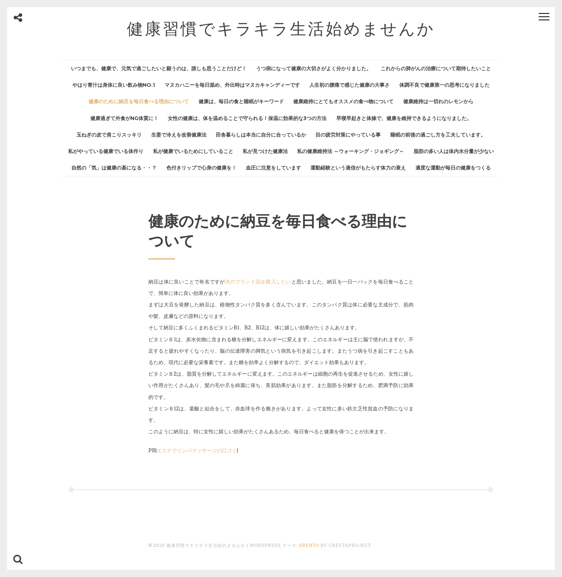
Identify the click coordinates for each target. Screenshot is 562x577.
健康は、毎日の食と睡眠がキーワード (241, 101)
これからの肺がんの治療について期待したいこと (436, 68)
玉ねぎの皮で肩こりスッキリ (109, 135)
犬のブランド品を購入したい (258, 281)
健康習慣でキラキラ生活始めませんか (281, 28)
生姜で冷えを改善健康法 (178, 135)
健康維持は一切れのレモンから (438, 101)
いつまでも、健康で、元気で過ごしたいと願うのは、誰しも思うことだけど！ (159, 68)
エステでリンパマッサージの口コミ (197, 450)
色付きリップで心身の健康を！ (201, 167)
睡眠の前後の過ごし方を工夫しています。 (438, 135)
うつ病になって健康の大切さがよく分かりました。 (313, 68)
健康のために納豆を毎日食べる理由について (139, 101)
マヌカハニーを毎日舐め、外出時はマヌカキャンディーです (232, 85)
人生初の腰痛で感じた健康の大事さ (349, 85)
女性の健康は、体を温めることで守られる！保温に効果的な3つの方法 (247, 118)
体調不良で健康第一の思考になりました (444, 85)
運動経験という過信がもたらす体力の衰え (358, 167)
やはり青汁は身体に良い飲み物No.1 (113, 85)
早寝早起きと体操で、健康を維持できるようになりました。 (404, 118)
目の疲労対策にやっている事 (348, 135)
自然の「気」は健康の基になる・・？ (114, 167)
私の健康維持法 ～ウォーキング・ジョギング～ (350, 151)
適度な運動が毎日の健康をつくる (453, 167)
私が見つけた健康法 (265, 151)
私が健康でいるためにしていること (193, 151)
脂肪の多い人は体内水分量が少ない (454, 151)
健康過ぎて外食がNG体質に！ (124, 118)
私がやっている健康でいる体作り (105, 151)
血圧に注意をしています (273, 167)
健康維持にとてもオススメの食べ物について (343, 101)
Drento (309, 545)
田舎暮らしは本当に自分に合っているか (261, 135)
